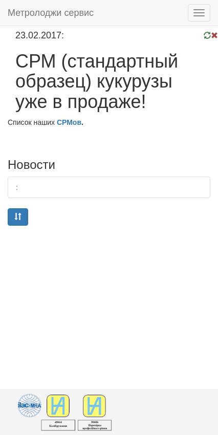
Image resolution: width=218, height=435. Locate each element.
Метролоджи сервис (51, 13)
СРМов (69, 122)
